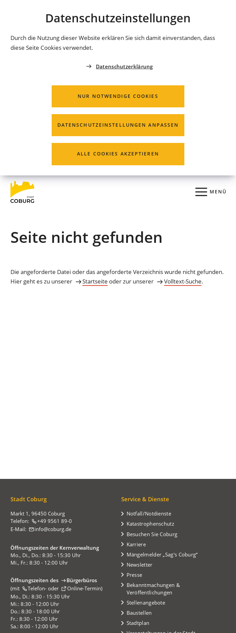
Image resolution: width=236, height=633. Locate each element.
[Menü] (211, 192)
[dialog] (118, 87)
